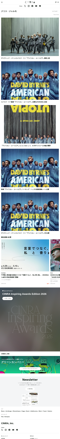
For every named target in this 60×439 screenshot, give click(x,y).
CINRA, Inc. (7, 423)
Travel (44, 411)
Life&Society (34, 411)
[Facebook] (32, 6)
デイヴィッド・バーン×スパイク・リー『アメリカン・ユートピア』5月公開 (25, 233)
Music (3, 411)
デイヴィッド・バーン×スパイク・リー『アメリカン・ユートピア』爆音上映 (25, 58)
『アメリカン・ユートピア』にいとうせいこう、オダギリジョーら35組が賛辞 (26, 145)
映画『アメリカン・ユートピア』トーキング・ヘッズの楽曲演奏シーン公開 (25, 189)
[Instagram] (29, 6)
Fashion (50, 411)
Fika (2, 416)
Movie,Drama (16, 411)
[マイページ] (2, 2)
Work (40, 411)
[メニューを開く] (58, 2)
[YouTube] (36, 6)
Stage (23, 411)
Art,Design (9, 411)
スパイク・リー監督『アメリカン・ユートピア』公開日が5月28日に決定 (24, 102)
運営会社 (32, 436)
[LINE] (40, 6)
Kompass (7, 416)
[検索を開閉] (56, 2)
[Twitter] (25, 6)
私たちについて (4, 436)
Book (27, 411)
